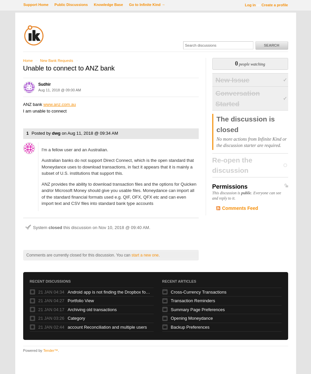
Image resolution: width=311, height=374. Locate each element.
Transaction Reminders (193, 300)
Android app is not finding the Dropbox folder (109, 292)
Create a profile (274, 5)
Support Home (36, 5)
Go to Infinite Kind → (147, 5)
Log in (250, 5)
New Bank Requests (56, 61)
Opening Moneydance (192, 318)
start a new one (145, 255)
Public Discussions (71, 5)
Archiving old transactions (92, 309)
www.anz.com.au (59, 104)
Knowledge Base (108, 5)
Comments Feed (240, 208)
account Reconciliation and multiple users (107, 327)
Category (76, 318)
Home (28, 61)
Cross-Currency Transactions (199, 292)
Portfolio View (81, 300)
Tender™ (50, 350)
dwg (56, 133)
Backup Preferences (190, 327)
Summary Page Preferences (198, 309)
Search (271, 45)
